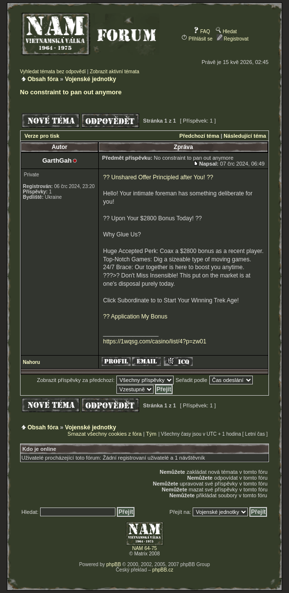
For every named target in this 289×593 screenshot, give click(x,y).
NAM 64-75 (144, 548)
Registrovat (232, 39)
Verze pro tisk (42, 136)
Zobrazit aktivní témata (114, 71)
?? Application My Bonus (135, 316)
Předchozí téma (199, 136)
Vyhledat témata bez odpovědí (53, 71)
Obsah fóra (42, 79)
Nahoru (31, 362)
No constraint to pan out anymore (71, 92)
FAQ (201, 31)
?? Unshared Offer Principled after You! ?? (158, 177)
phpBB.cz (162, 569)
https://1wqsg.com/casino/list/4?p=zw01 (154, 341)
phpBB (113, 564)
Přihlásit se (197, 39)
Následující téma (244, 136)
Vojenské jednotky (90, 79)
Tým (151, 434)
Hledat (226, 31)
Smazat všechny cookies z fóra (104, 434)
